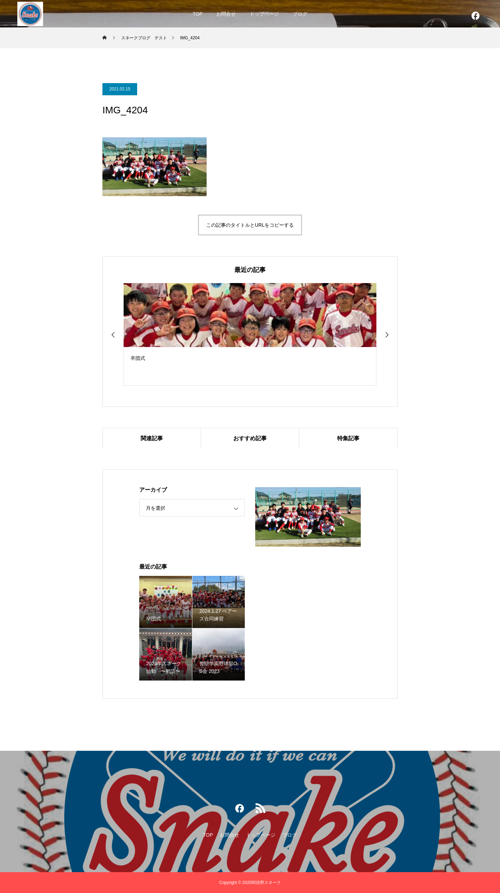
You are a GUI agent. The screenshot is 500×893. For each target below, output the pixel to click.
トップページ (264, 14)
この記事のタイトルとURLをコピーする (250, 225)
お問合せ (226, 14)
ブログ (300, 14)
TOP (198, 14)
